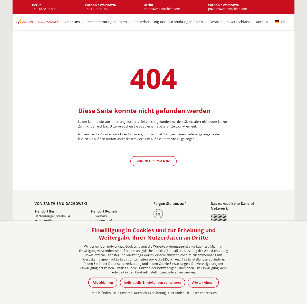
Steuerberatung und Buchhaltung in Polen (168, 22)
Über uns (72, 22)
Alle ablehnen (103, 282)
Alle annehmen (203, 282)
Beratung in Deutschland (229, 22)
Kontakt (262, 22)
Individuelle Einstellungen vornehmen (152, 282)
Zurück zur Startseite (153, 162)
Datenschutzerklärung (149, 293)
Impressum (208, 293)
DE (280, 22)
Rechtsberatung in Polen (107, 22)
